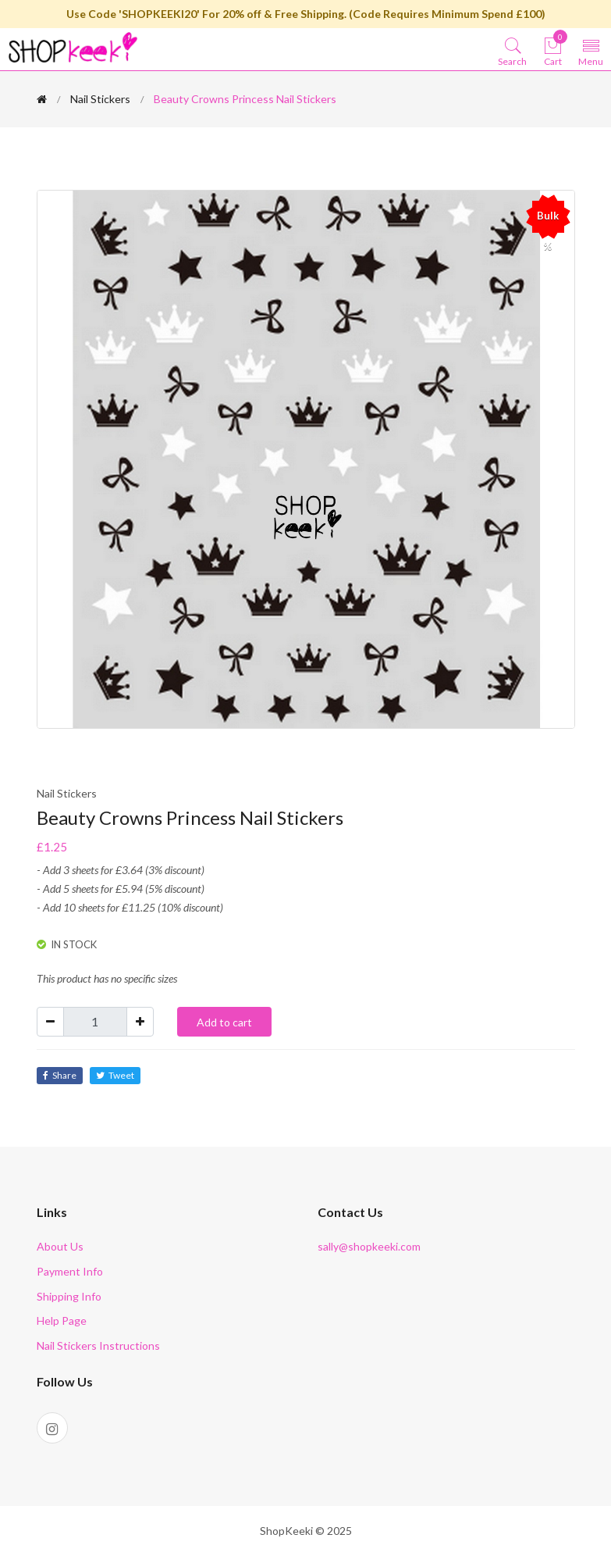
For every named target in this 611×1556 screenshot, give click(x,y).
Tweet (115, 1075)
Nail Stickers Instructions (98, 1345)
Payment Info (70, 1271)
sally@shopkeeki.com (369, 1246)
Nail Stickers (100, 98)
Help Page (62, 1320)
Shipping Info (69, 1296)
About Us (60, 1246)
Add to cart (224, 1022)
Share (59, 1075)
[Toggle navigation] (590, 51)
